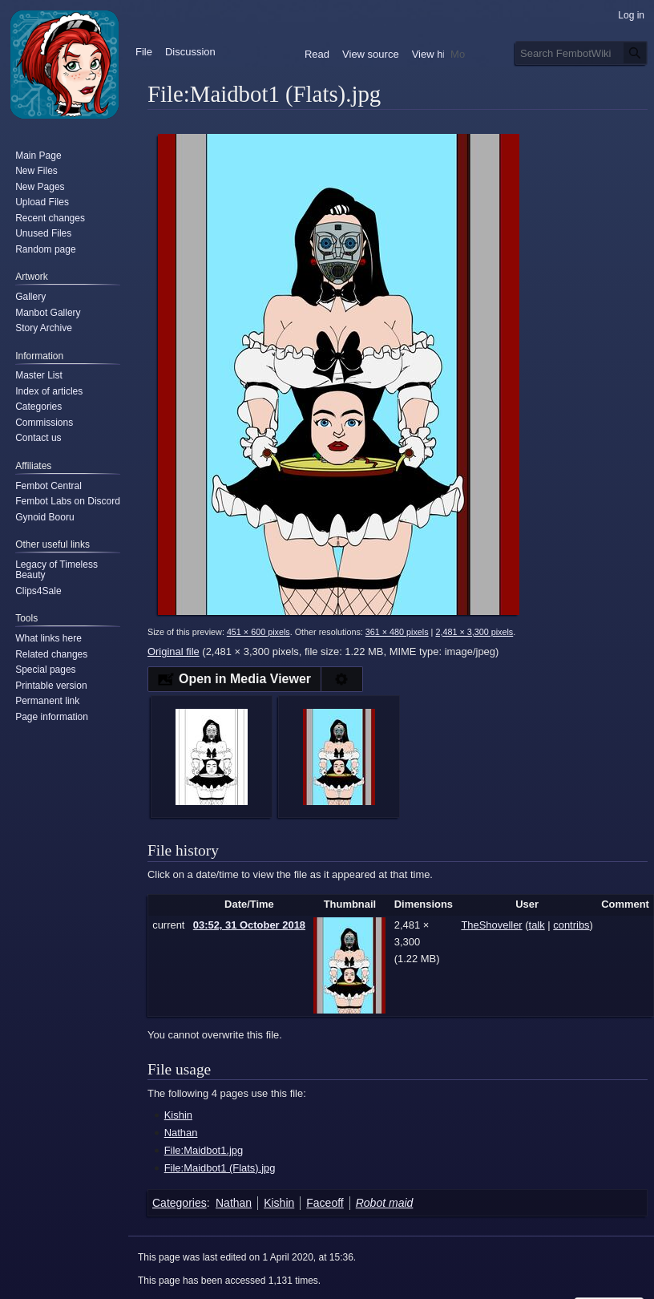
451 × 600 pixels (258, 632)
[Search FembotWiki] (581, 53)
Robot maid (385, 1202)
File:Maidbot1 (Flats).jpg (220, 1168)
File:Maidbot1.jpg (204, 1150)
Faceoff (324, 1202)
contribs (571, 925)
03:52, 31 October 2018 (249, 925)
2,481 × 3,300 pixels (474, 632)
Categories (179, 1202)
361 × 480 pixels (397, 632)
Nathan (181, 1133)
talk (537, 925)
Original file (173, 651)
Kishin (178, 1115)
